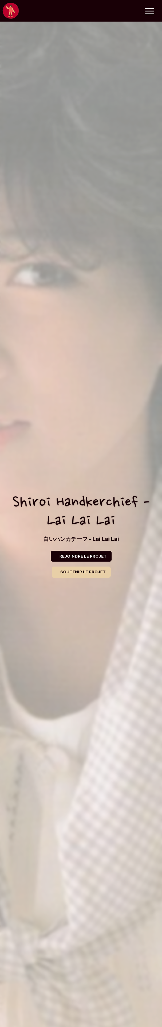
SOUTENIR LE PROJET (83, 571)
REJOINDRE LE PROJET (83, 556)
